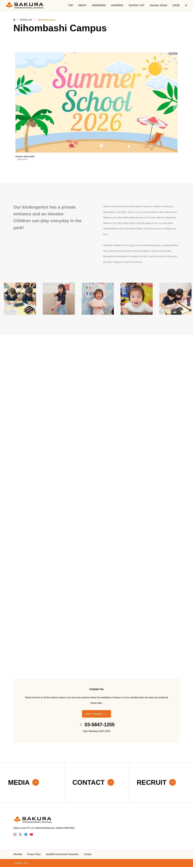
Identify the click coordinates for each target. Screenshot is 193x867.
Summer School (158, 5)
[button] (96, 714)
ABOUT (82, 5)
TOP (70, 5)
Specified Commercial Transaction (62, 854)
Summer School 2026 (24, 156)
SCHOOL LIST (136, 5)
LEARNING (117, 5)
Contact (87, 854)
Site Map (17, 854)
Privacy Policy (34, 854)
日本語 (176, 5)
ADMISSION (99, 5)
